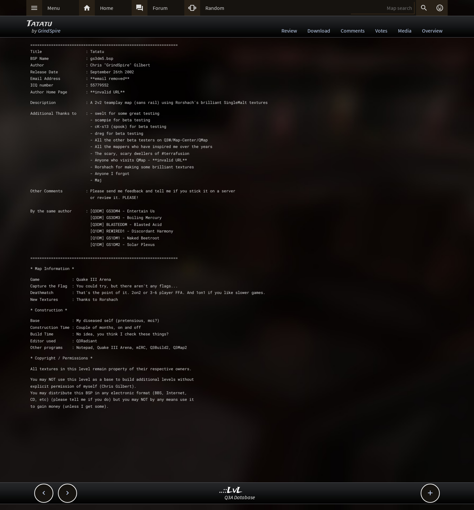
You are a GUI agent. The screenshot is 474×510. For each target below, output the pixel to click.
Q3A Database (239, 497)
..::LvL (231, 490)
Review (289, 30)
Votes (381, 30)
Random (214, 8)
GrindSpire (49, 30)
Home (106, 8)
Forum (160, 8)
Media (404, 30)
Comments (353, 30)
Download (318, 30)
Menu (53, 8)
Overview (432, 30)
